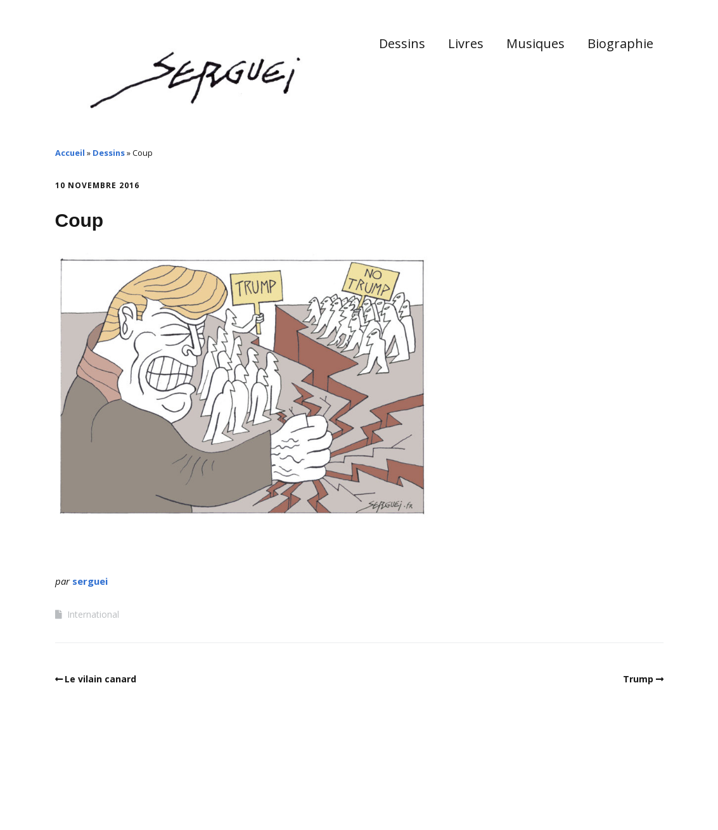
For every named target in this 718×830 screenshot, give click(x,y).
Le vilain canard (100, 679)
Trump (638, 679)
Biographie (620, 43)
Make (102, 791)
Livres (466, 43)
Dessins (402, 43)
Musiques (535, 43)
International (93, 614)
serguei (90, 581)
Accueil (70, 152)
